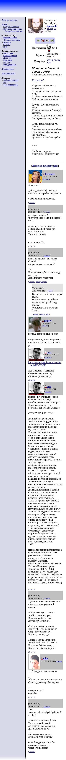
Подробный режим (13, 31)
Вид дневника (9, 65)
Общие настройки (11, 40)
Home (4, 24)
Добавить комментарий (45, 165)
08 (52, 28)
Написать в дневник (12, 29)
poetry (57, 60)
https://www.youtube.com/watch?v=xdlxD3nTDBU (44, 363)
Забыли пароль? (10, 80)
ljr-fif (5, 47)
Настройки (8, 53)
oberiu (49, 60)
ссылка (46, 179)
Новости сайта (10, 38)
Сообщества (8, 69)
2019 (49, 28)
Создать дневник (11, 27)
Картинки (7, 60)
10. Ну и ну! (38, 80)
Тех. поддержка (10, 85)
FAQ (5, 82)
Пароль (6, 62)
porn (48, 62)
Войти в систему (9, 20)
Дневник (7, 58)
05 (55, 28)
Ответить (32, 203)
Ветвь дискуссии (41, 282)
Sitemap (7, 42)
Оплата (6, 44)
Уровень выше (44, 314)
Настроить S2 (8, 73)
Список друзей (10, 56)
